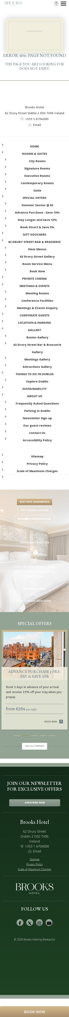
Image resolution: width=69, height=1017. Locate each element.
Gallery (34, 330)
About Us (34, 396)
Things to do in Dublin (35, 374)
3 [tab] (34, 735)
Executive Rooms (37, 176)
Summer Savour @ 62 (37, 205)
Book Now (37, 271)
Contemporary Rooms (37, 183)
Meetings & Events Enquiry (37, 308)
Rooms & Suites (34, 154)
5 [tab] (52, 735)
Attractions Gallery (37, 367)
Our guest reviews (37, 425)
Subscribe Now (35, 802)
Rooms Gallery (37, 337)
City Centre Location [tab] (34, 510)
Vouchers (56, 6)
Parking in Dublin (37, 411)
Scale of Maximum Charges (37, 471)
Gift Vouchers (34, 234)
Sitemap (37, 456)
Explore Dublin (37, 381)
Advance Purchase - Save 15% (37, 212)
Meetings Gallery (37, 359)
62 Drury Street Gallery (37, 256)
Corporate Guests (34, 315)
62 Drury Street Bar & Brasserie (34, 242)
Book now (53, 721)
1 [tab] (17, 735)
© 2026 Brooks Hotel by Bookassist (34, 939)
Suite (37, 190)
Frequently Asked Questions (37, 403)
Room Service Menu (37, 264)
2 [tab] (25, 735)
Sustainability (34, 389)
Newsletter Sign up (37, 418)
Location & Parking (34, 322)
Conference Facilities (37, 300)
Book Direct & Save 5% (37, 227)
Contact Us (37, 433)
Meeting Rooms (37, 293)
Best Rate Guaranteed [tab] (34, 501)
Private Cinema (34, 278)
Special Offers (34, 198)
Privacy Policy (37, 463)
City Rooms (37, 161)
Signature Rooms (37, 168)
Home (34, 146)
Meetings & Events (34, 286)
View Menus (37, 249)
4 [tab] (43, 735)
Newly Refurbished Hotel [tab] (34, 518)
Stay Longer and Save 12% (37, 220)
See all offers (34, 746)
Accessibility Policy (37, 440)
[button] (34, 1012)
